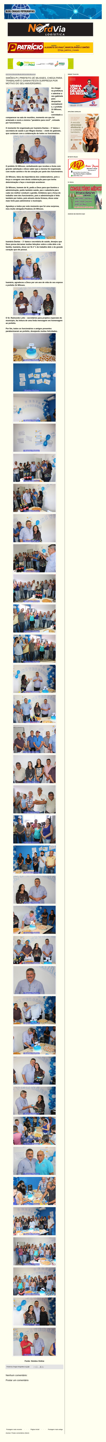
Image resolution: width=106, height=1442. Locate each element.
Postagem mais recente (14, 1429)
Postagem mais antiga (55, 1429)
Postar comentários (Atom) (20, 1433)
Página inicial (35, 1429)
